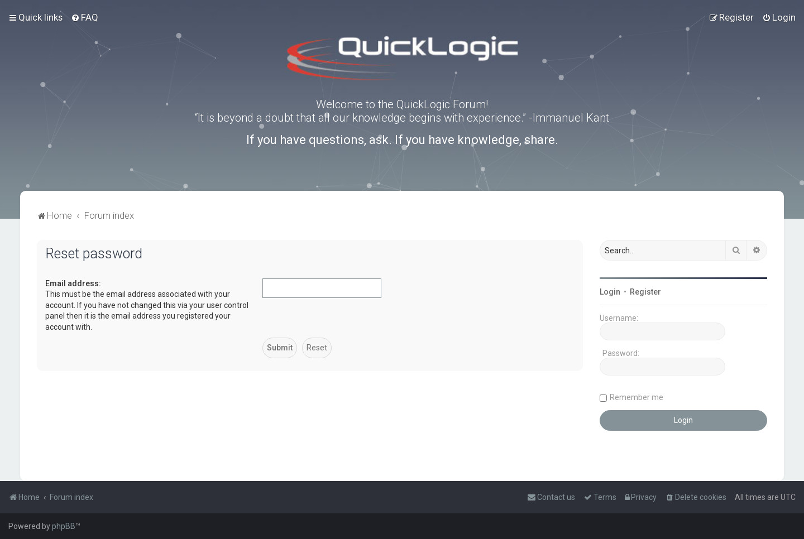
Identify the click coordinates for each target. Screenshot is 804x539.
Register (645, 291)
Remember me (636, 397)
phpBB (63, 526)
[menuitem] (84, 17)
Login (610, 291)
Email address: (73, 283)
